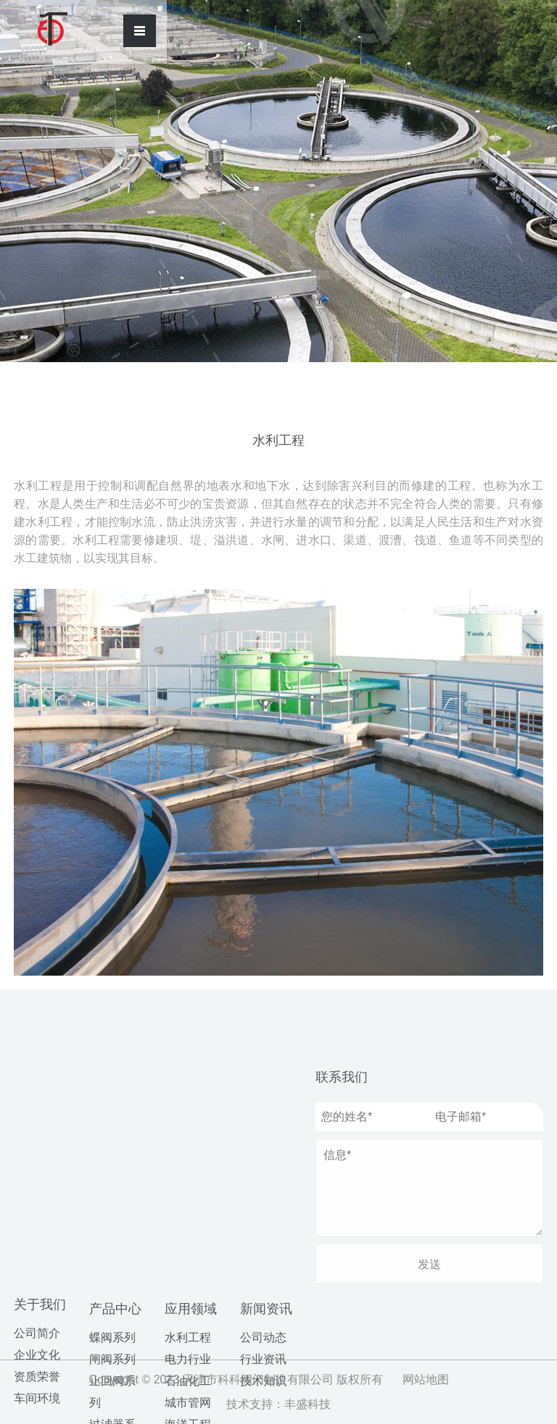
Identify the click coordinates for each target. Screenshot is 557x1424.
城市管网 (188, 1221)
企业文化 (37, 1129)
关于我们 (40, 1079)
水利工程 (188, 1155)
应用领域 (191, 1127)
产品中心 (115, 1093)
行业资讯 (263, 1248)
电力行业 (188, 1177)
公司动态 (263, 1226)
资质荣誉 (37, 1151)
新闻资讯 (266, 1198)
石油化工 (188, 1199)
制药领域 (188, 1308)
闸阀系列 (112, 1143)
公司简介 (37, 1108)
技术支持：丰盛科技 (278, 1404)
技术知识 (263, 1270)
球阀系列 (112, 1295)
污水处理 (188, 1264)
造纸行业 (188, 1286)
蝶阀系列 (112, 1121)
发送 (429, 1264)
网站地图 (426, 1379)
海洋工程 (188, 1242)
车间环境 (37, 1173)
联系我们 (341, 1077)
